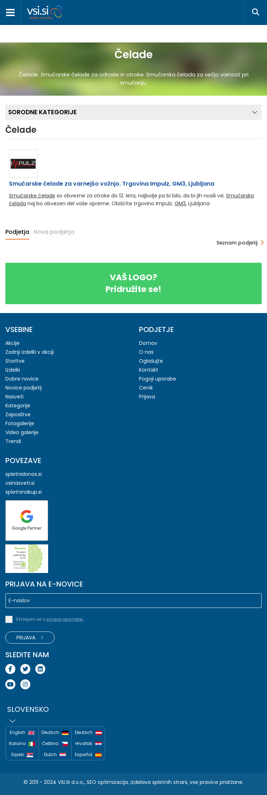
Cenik (146, 387)
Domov (148, 343)
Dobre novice (21, 378)
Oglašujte (151, 360)
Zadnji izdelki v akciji (29, 352)
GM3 (180, 203)
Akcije (12, 343)
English (22, 732)
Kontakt (148, 369)
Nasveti (14, 396)
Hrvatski (88, 743)
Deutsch (54, 732)
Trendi (13, 441)
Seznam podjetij (236, 242)
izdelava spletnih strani (158, 782)
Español (88, 754)
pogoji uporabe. (65, 619)
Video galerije (21, 432)
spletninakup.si (23, 491)
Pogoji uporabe (157, 378)
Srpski (22, 754)
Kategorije (17, 405)
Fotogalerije (19, 423)
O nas (146, 352)
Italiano (22, 743)
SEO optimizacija (107, 782)
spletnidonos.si (23, 474)
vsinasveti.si (20, 483)
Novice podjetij (23, 387)
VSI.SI (64, 782)
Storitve (15, 360)
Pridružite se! (133, 283)
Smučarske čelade (32, 195)
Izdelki (12, 369)
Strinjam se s (50, 619)
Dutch (55, 754)
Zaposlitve (18, 414)
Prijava (147, 396)
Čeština (55, 743)
